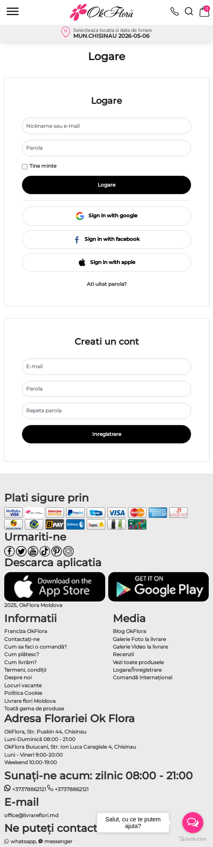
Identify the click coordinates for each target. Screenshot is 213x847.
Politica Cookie (23, 693)
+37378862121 (25, 789)
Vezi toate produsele (138, 662)
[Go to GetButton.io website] (192, 838)
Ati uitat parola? (107, 284)
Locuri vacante (23, 685)
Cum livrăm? (20, 662)
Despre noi (18, 677)
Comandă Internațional (142, 677)
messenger (55, 841)
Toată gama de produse (34, 708)
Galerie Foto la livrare (139, 639)
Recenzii (123, 654)
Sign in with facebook (106, 239)
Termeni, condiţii (25, 670)
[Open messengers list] (192, 822)
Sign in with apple (106, 262)
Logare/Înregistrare (137, 670)
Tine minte (42, 166)
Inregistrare (106, 434)
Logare (106, 185)
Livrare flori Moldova (30, 701)
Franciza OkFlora (25, 631)
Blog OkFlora (129, 631)
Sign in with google (106, 216)
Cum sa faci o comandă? (35, 647)
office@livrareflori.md (31, 815)
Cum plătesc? (21, 654)
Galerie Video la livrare (140, 647)
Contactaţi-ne (22, 639)
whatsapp (20, 841)
